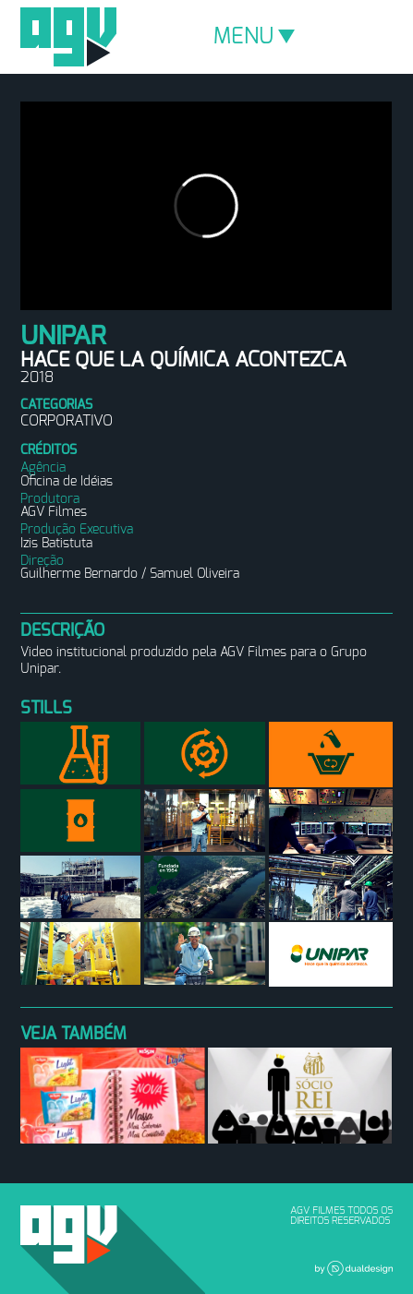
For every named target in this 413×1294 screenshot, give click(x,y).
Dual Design (354, 1268)
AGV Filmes (68, 36)
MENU (254, 37)
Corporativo (66, 420)
